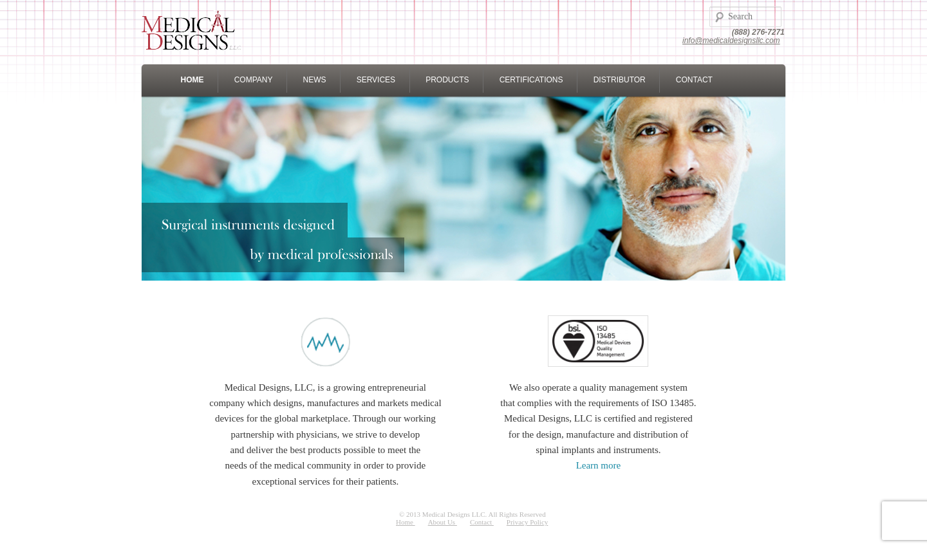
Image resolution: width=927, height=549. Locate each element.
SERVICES (376, 79)
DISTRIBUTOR (620, 79)
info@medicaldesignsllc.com (731, 40)
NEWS (314, 79)
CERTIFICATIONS (531, 79)
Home (405, 522)
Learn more (598, 465)
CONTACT (694, 79)
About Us (442, 522)
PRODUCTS (447, 79)
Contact (482, 522)
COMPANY (253, 79)
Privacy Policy (527, 522)
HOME (192, 79)
